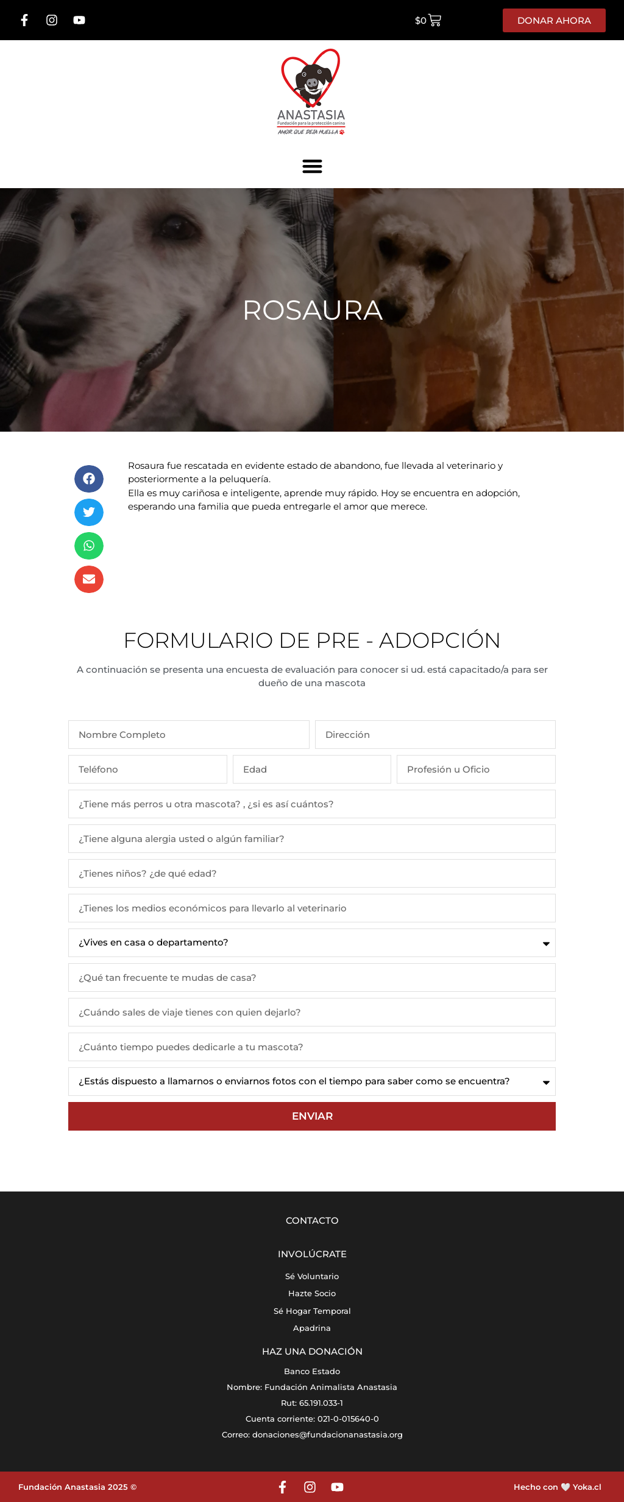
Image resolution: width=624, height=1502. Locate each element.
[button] (312, 166)
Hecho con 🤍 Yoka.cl (557, 1487)
